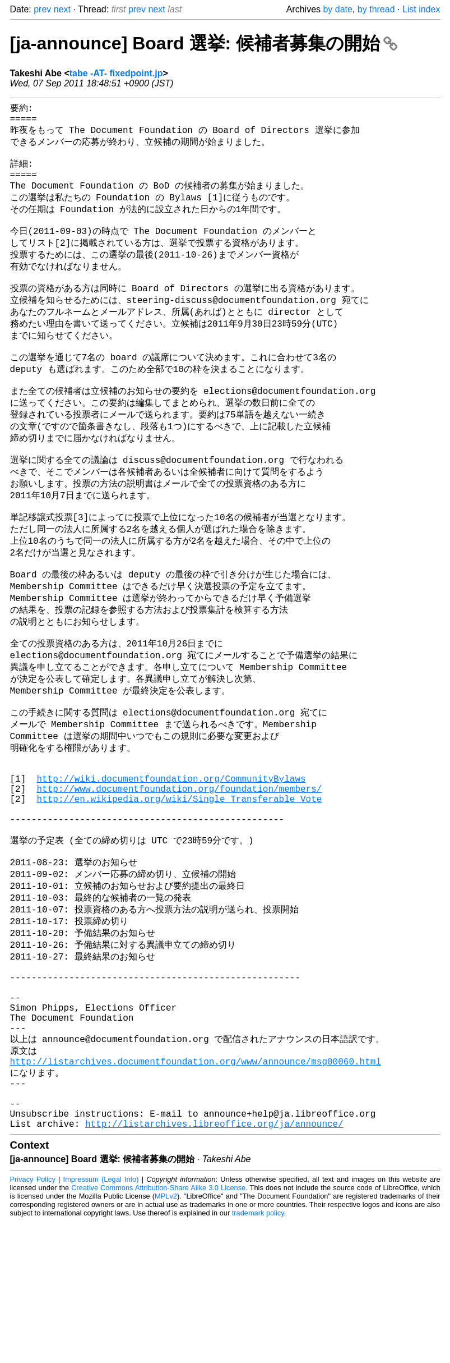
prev (42, 9)
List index (421, 9)
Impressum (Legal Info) (101, 1320)
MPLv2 (166, 1337)
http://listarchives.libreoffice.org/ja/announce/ (214, 1265)
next (62, 9)
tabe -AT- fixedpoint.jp (116, 73)
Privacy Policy (32, 1320)
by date (337, 9)
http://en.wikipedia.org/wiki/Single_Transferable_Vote (179, 887)
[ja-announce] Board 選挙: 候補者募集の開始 (203, 43)
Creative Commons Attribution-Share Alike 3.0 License (158, 1329)
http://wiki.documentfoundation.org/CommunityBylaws (171, 862)
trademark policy (258, 1354)
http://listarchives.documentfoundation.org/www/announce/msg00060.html (195, 1190)
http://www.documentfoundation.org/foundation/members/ (179, 875)
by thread (376, 9)
